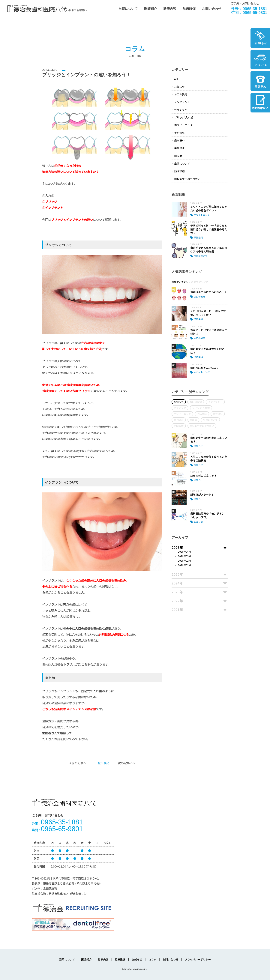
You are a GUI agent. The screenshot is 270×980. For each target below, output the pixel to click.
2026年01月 (184, 565)
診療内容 (170, 8)
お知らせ (179, 86)
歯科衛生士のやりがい (187, 179)
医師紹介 (150, 8)
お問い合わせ (211, 8)
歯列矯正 (179, 148)
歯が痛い (179, 140)
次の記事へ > (126, 763)
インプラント (182, 102)
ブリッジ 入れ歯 (183, 117)
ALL (176, 79)
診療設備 (189, 8)
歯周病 (178, 156)
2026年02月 (184, 560)
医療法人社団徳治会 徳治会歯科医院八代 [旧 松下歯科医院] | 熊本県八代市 (36, 8)
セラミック (180, 110)
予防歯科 (179, 133)
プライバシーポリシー (198, 959)
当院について (128, 8)
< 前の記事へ (77, 763)
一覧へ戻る (102, 763)
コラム (152, 959)
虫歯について (182, 163)
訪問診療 (179, 171)
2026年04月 (184, 551)
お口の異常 (180, 94)
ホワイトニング (183, 125)
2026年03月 (184, 556)
